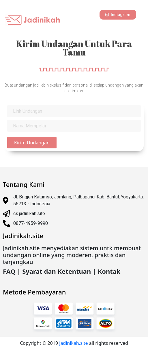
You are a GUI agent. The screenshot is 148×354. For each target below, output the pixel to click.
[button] (118, 15)
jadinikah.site (74, 343)
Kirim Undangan (32, 142)
